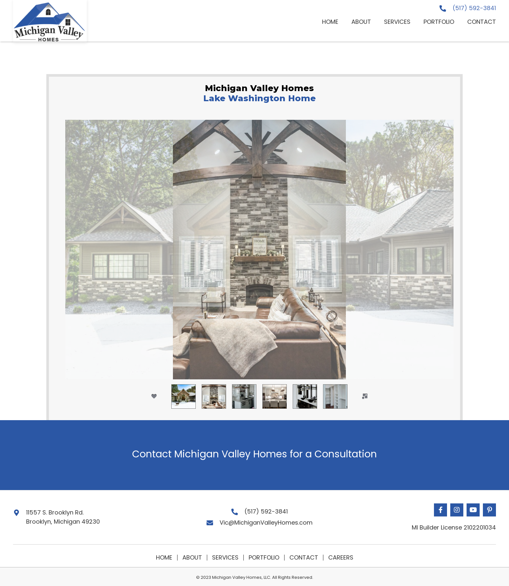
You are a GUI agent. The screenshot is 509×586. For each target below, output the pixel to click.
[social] (154, 396)
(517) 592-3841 (474, 8)
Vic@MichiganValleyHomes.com (266, 522)
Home (164, 558)
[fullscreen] (364, 396)
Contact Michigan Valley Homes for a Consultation (254, 454)
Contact (303, 558)
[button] (440, 509)
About (192, 558)
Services (225, 558)
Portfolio (264, 558)
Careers (340, 558)
